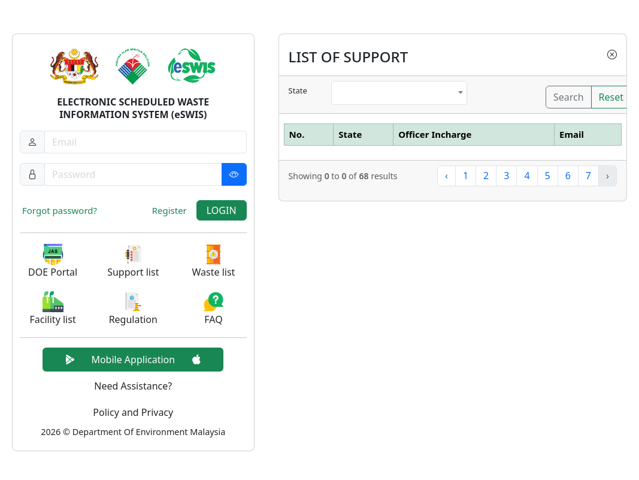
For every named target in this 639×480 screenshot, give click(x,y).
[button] (53, 261)
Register (169, 210)
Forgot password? (59, 210)
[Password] (145, 174)
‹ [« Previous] (446, 175)
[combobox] (399, 93)
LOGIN (222, 210)
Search (568, 97)
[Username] (145, 142)
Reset (611, 97)
